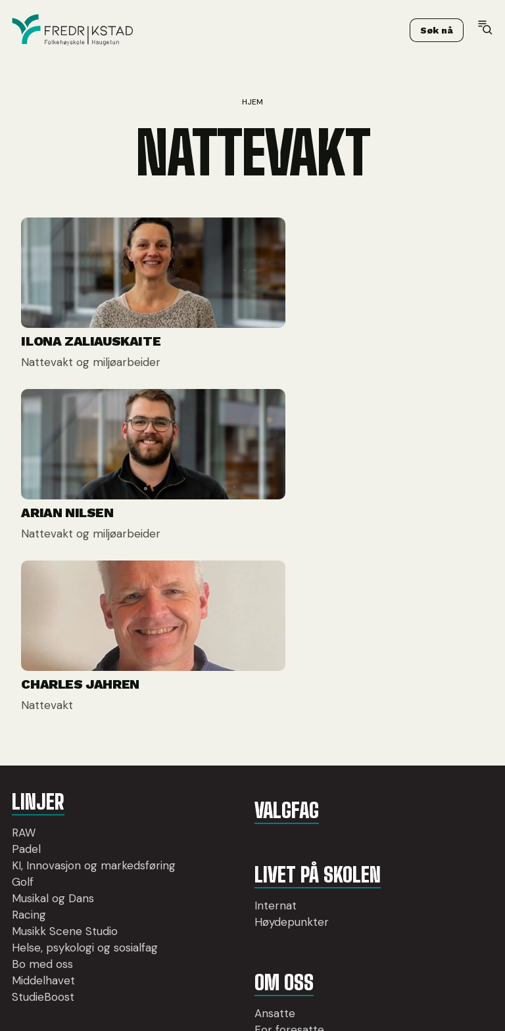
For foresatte (215, 920)
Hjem (252, 102)
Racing (29, 830)
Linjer (36, 701)
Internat (201, 796)
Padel (26, 748)
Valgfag (211, 701)
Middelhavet (43, 912)
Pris (189, 937)
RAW (24, 732)
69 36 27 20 (419, 797)
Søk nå (436, 32)
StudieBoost (43, 929)
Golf (23, 797)
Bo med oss (42, 896)
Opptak (200, 953)
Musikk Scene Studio (65, 847)
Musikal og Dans (53, 814)
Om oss (208, 873)
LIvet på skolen (240, 765)
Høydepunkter (217, 813)
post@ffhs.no (419, 813)
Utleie (194, 970)
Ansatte (200, 904)
